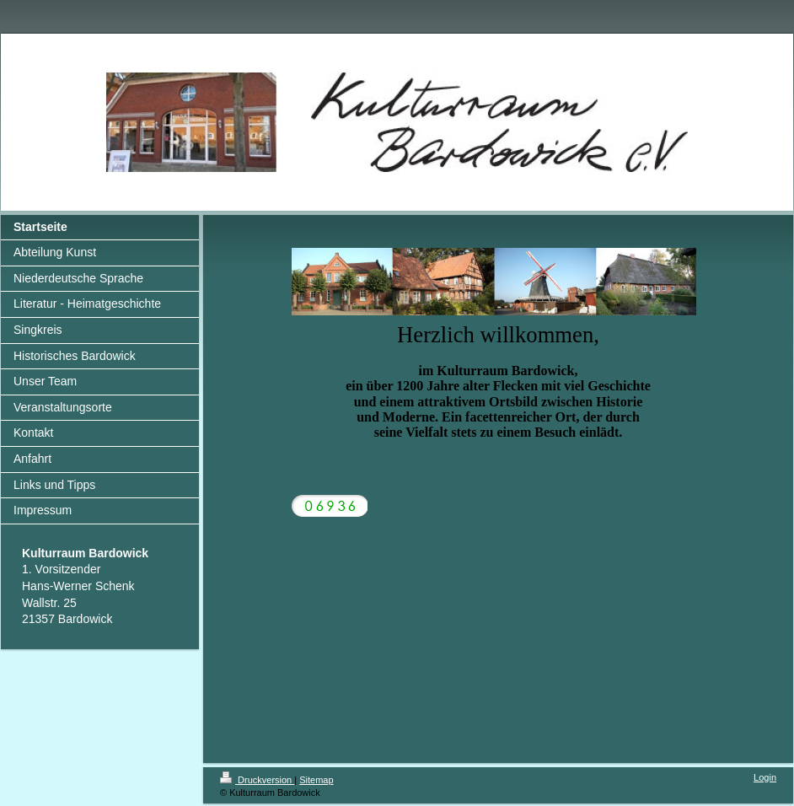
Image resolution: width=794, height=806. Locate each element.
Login (765, 777)
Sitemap (316, 780)
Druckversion (257, 780)
